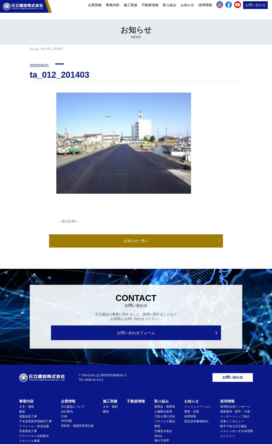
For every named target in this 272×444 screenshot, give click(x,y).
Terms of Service (167, 432)
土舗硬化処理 (163, 360)
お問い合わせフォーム (136, 280)
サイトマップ (151, 421)
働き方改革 (161, 389)
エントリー (227, 385)
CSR (64, 365)
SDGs (158, 385)
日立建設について (73, 355)
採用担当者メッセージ (235, 355)
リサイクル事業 (29, 389)
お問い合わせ (255, 9)
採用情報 (205, 9)
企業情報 (95, 9)
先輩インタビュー (232, 370)
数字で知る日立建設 (233, 375)
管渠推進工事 (28, 380)
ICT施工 (159, 394)
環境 (157, 375)
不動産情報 (150, 9)
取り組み (169, 9)
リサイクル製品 (164, 370)
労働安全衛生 (163, 380)
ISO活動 (66, 369)
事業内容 (112, 9)
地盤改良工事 (28, 365)
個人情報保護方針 (124, 421)
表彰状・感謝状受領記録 (77, 374)
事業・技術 (191, 360)
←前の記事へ (68, 168)
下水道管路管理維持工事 (35, 370)
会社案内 (67, 360)
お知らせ (187, 9)
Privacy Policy (147, 432)
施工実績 (130, 9)
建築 (22, 360)
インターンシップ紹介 (235, 365)
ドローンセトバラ (31, 394)
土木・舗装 (26, 355)
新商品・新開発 (164, 355)
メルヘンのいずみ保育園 (236, 380)
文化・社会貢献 (164, 399)
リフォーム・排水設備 (34, 375)
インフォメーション (197, 355)
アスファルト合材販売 (34, 385)
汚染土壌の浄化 (164, 365)
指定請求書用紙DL (196, 370)
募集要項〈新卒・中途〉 (236, 360)
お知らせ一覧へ (136, 188)
